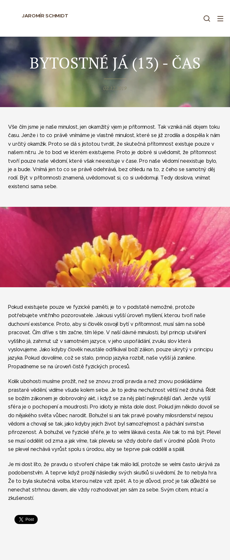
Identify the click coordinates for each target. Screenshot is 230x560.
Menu (220, 18)
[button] (207, 18)
